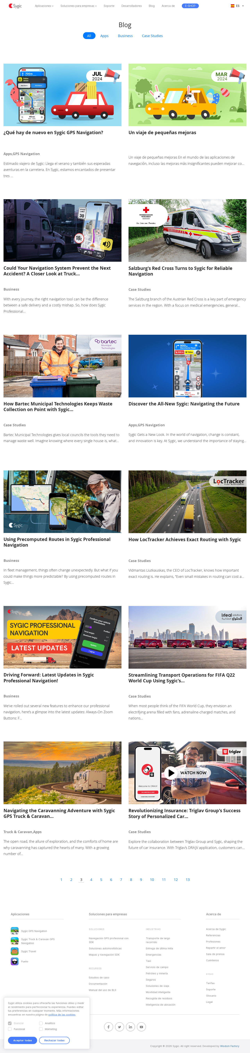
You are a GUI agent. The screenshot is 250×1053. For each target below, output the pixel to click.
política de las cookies (61, 1014)
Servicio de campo (157, 967)
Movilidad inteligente (158, 992)
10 (152, 879)
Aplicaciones (43, 5)
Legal (209, 1001)
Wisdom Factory (229, 1046)
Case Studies (152, 35)
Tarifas (210, 983)
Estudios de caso (99, 977)
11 (164, 879)
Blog (152, 5)
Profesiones (213, 941)
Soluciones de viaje (157, 985)
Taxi (148, 960)
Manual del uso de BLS (102, 989)
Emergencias (153, 954)
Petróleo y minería (157, 973)
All (89, 35)
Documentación (98, 983)
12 (176, 879)
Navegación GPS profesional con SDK (109, 940)
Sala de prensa (215, 954)
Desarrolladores (131, 5)
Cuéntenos (212, 960)
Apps (104, 35)
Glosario (211, 995)
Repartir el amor (216, 947)
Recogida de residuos (159, 998)
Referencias (213, 935)
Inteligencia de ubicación (160, 1004)
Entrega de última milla (159, 948)
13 (188, 879)
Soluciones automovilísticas (105, 948)
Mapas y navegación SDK (104, 954)
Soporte (109, 5)
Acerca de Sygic (216, 929)
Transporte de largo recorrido (158, 940)
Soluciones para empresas (77, 5)
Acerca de (168, 5)
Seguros (151, 979)
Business (125, 35)
